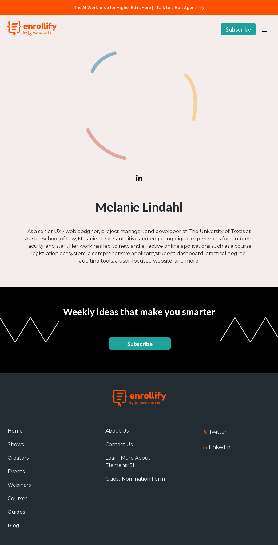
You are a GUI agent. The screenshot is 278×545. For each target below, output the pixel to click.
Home (15, 431)
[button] (264, 27)
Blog (13, 525)
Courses (17, 498)
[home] (32, 27)
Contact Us (119, 444)
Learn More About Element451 (128, 461)
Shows (16, 444)
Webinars (19, 485)
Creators (18, 458)
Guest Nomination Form (135, 479)
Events (16, 471)
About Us (117, 431)
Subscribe (238, 28)
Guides (16, 512)
